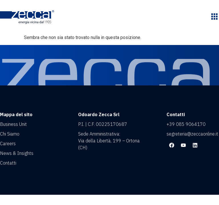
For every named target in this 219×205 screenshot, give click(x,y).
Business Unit (13, 124)
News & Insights (16, 153)
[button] (214, 17)
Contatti (8, 163)
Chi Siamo (9, 134)
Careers (8, 143)
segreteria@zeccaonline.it (192, 134)
